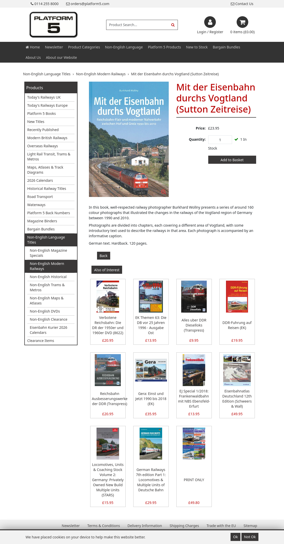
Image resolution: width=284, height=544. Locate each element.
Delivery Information (144, 525)
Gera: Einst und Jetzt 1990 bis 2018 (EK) (150, 398)
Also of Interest (107, 269)
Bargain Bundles (226, 47)
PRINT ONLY (194, 479)
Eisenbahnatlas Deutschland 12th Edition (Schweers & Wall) (237, 399)
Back (103, 255)
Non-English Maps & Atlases (47, 300)
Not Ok (250, 536)
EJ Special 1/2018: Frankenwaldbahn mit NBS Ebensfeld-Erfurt (194, 399)
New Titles (36, 121)
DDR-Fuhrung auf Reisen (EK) (237, 325)
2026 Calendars (40, 180)
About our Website (61, 57)
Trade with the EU (221, 525)
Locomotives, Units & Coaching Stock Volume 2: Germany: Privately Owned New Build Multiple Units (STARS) (108, 479)
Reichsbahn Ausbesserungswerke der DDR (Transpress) (110, 398)
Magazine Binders (42, 221)
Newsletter (54, 47)
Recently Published (43, 129)
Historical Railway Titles (46, 188)
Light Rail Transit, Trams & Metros (48, 156)
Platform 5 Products (164, 47)
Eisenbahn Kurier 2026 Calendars (48, 330)
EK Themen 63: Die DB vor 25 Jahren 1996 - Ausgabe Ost (150, 325)
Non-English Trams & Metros (47, 287)
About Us (33, 57)
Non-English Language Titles (46, 240)
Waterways (36, 204)
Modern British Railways (47, 137)
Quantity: (197, 139)
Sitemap (250, 525)
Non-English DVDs (45, 311)
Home (33, 47)
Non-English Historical (48, 276)
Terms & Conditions (103, 525)
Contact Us (242, 3)
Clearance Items (40, 340)
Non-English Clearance (48, 319)
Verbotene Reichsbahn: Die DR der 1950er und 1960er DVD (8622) (108, 325)
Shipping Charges (184, 525)
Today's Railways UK (44, 97)
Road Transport (40, 196)
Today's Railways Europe (47, 105)
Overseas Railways (42, 145)
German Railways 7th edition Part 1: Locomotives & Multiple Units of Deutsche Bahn (151, 479)
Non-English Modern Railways (47, 266)
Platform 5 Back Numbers (48, 212)
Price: (201, 128)
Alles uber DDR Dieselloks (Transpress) (193, 325)
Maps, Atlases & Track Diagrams (45, 170)
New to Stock (196, 47)
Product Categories (84, 47)
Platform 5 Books (41, 113)
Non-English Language (124, 47)
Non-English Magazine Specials (48, 253)
